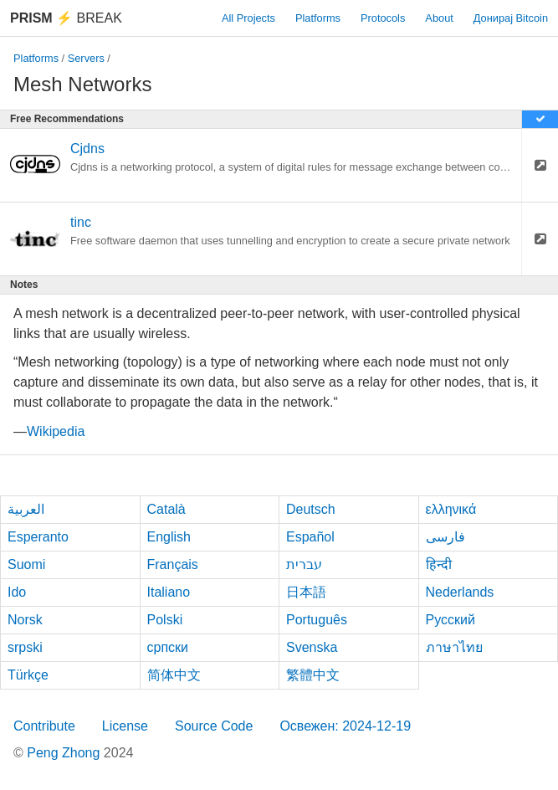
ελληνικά (451, 509)
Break (66, 18)
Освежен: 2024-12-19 (345, 726)
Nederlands (460, 592)
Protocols (383, 18)
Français (172, 564)
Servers (86, 58)
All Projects (248, 18)
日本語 (306, 592)
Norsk (25, 620)
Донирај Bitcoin (511, 18)
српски (168, 647)
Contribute (44, 726)
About (439, 18)
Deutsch (310, 509)
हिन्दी (439, 564)
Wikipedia (55, 431)
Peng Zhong (65, 753)
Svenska (311, 647)
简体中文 (174, 675)
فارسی (445, 537)
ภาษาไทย (454, 647)
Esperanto (38, 537)
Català (166, 509)
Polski (165, 620)
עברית (304, 564)
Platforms (317, 18)
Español (310, 537)
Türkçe (28, 675)
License (125, 726)
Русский (450, 620)
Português (316, 620)
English (169, 537)
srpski (25, 647)
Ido (17, 592)
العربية (26, 509)
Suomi (26, 564)
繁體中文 (313, 675)
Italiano (169, 592)
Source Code (214, 726)
